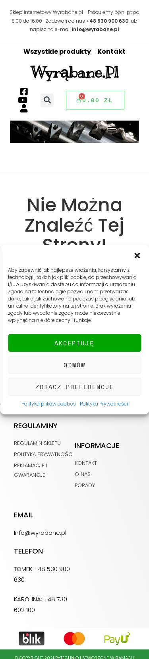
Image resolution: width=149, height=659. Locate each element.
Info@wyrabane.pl (40, 532)
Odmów (74, 365)
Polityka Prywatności (104, 403)
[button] (137, 255)
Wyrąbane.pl (75, 72)
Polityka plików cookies (48, 403)
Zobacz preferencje (74, 386)
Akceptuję (74, 343)
